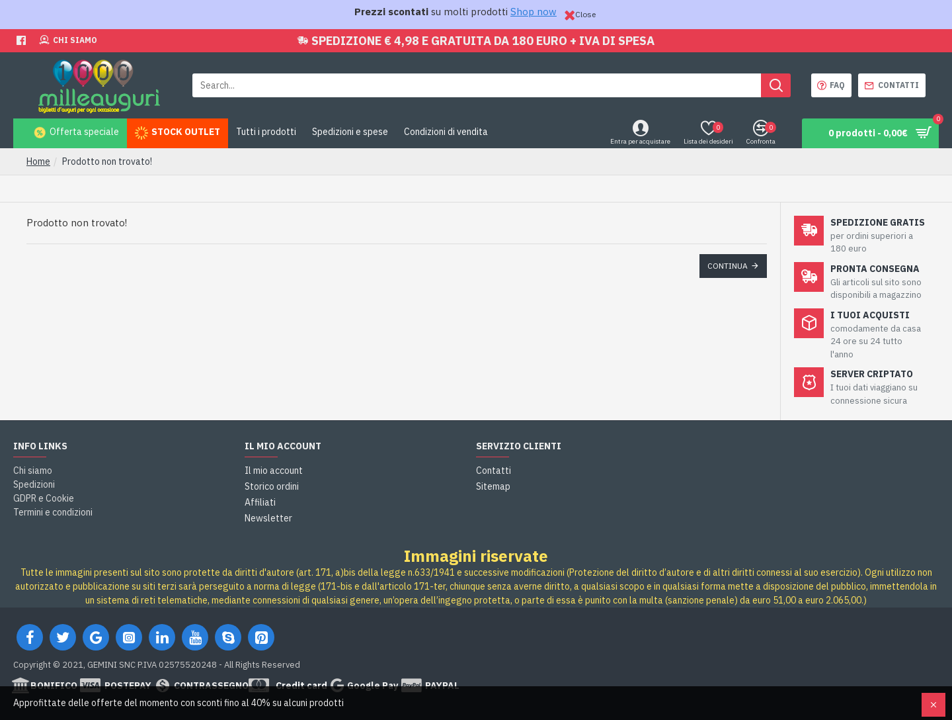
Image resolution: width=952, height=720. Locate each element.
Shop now (533, 11)
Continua (727, 266)
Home (38, 161)
